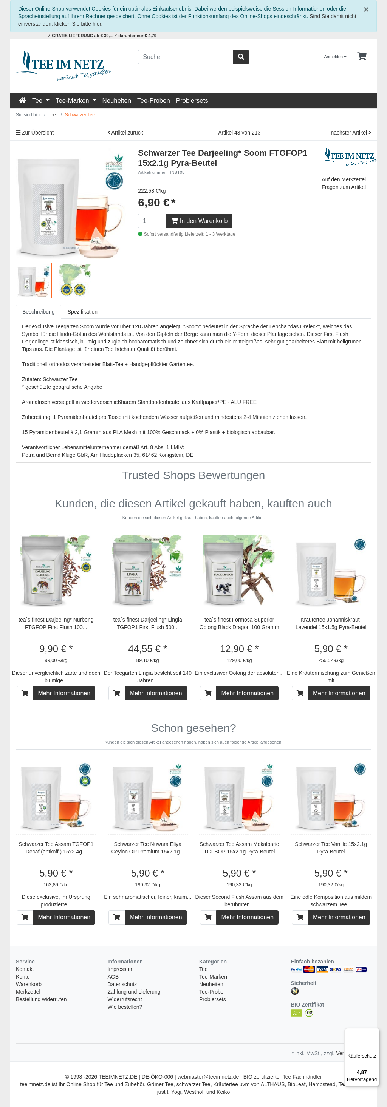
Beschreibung (38, 312)
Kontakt (25, 969)
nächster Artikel (351, 133)
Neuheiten (117, 100)
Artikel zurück (125, 133)
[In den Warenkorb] (25, 693)
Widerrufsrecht (125, 999)
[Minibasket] (362, 56)
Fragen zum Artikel (344, 187)
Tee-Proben (153, 100)
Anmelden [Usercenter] (335, 56)
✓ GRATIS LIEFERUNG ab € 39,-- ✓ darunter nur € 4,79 (101, 35)
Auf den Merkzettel (344, 179)
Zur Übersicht (35, 133)
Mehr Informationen (64, 693)
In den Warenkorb (199, 221)
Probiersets (192, 100)
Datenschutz (122, 984)
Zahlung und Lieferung (134, 992)
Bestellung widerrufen (41, 999)
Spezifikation (83, 312)
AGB (113, 977)
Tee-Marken (73, 100)
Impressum (121, 969)
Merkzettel (28, 992)
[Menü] (374, 1032)
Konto (23, 977)
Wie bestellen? (125, 1007)
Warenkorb (29, 984)
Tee (38, 100)
